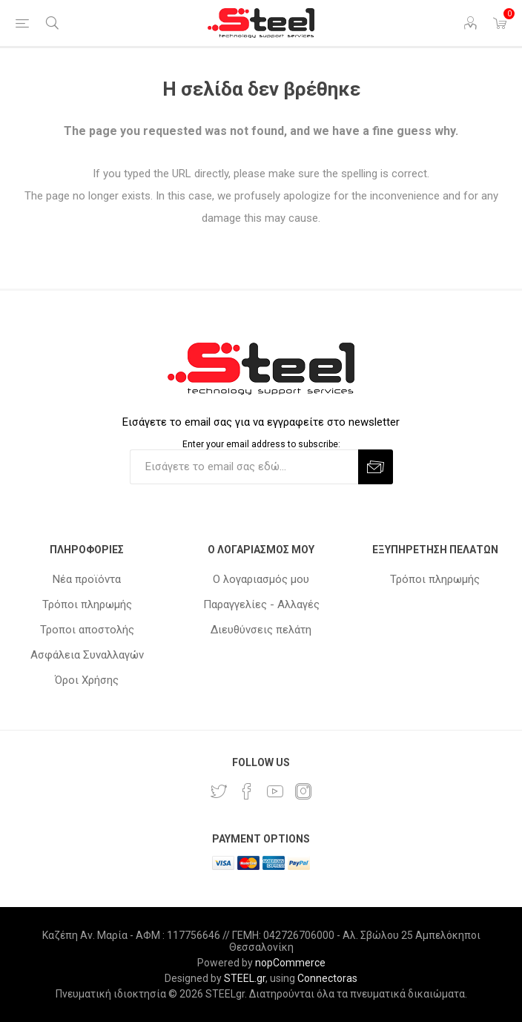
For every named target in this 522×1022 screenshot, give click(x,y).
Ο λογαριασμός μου (261, 579)
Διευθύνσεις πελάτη (261, 629)
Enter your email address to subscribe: (261, 444)
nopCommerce (290, 963)
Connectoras (327, 978)
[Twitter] (219, 791)
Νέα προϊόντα (87, 579)
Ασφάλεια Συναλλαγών (87, 655)
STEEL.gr (244, 978)
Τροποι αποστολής (87, 629)
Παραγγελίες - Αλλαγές (261, 604)
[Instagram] (303, 791)
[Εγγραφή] (244, 466)
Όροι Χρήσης (87, 680)
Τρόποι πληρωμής (87, 604)
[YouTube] (275, 791)
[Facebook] (247, 791)
